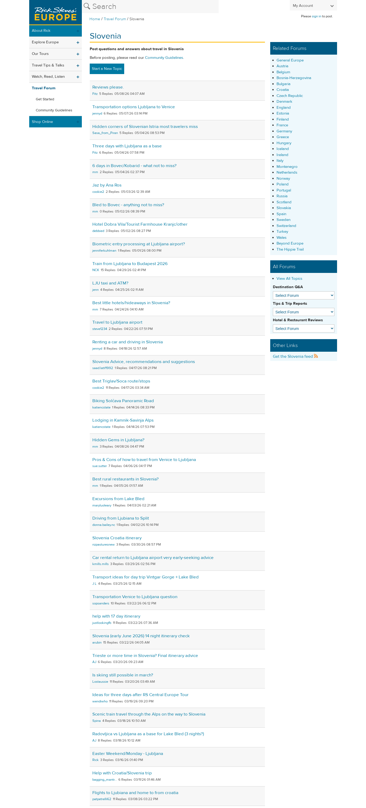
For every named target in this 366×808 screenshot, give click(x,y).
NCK (95, 270)
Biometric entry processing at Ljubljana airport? (138, 244)
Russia (282, 196)
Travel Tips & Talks (48, 65)
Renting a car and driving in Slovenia (127, 342)
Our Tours (40, 53)
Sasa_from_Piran (105, 133)
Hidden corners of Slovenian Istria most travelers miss (145, 127)
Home (94, 19)
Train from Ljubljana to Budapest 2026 (130, 264)
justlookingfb (101, 623)
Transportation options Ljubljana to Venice (133, 107)
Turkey (282, 231)
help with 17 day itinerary (116, 616)
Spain (281, 213)
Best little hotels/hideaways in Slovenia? (131, 303)
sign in (316, 16)
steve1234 (99, 329)
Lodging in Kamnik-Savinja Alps (123, 420)
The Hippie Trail (290, 249)
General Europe (290, 60)
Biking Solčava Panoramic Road (123, 401)
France (282, 125)
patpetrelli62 (101, 799)
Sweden (283, 219)
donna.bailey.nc (103, 525)
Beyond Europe (290, 243)
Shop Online (42, 121)
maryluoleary (101, 505)
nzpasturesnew (103, 544)
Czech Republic (290, 95)
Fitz (95, 94)
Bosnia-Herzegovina (294, 77)
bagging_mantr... (104, 780)
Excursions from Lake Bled (118, 499)
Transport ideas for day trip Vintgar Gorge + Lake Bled (145, 577)
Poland (283, 184)
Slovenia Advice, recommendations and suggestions (143, 362)
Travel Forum (115, 19)
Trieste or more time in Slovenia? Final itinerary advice (145, 656)
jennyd (97, 113)
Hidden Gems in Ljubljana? (118, 440)
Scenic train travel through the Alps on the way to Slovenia (148, 714)
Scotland (284, 202)
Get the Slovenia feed (295, 356)
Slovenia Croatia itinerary (117, 538)
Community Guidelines (54, 110)
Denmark (284, 101)
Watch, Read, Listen (48, 76)
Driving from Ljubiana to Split (120, 518)
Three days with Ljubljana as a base (127, 146)
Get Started (45, 99)
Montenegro (287, 166)
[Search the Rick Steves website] (150, 6)
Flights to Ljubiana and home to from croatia (135, 793)
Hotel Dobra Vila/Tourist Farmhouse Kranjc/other (140, 224)
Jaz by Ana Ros (107, 185)
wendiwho (100, 701)
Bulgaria (283, 83)
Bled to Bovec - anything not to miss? (128, 205)
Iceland (283, 148)
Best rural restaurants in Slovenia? (125, 479)
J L (94, 584)
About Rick (41, 30)
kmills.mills (100, 564)
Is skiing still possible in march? (122, 675)
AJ (94, 662)
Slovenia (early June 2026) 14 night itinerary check (141, 636)
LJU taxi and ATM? (110, 283)
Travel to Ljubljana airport (117, 322)
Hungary (284, 143)
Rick (95, 760)
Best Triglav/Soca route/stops (121, 381)
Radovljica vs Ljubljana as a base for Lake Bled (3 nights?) (148, 734)
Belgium (283, 72)
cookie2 (98, 192)
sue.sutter (99, 466)
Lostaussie (100, 682)
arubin (97, 642)
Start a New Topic (107, 68)
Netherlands (287, 172)
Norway (283, 178)
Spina (96, 721)
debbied (98, 231)
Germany (284, 131)
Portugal (284, 190)
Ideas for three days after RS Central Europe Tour (140, 695)
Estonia (283, 113)
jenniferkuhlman (104, 250)
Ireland (282, 154)
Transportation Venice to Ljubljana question (134, 597)
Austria (282, 66)
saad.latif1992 (102, 368)
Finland (283, 119)
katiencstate (101, 407)
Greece (283, 136)
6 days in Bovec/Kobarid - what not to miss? (134, 166)
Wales (282, 237)
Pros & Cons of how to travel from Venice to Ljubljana (144, 460)
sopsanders (100, 603)
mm (95, 172)
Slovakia (284, 207)
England (284, 107)
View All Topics (289, 278)
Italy (280, 160)
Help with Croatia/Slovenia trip (122, 773)
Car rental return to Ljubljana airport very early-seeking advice (153, 558)
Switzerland (286, 225)
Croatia (283, 89)
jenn (95, 290)
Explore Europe (45, 42)
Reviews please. (108, 87)
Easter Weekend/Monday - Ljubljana (127, 754)
